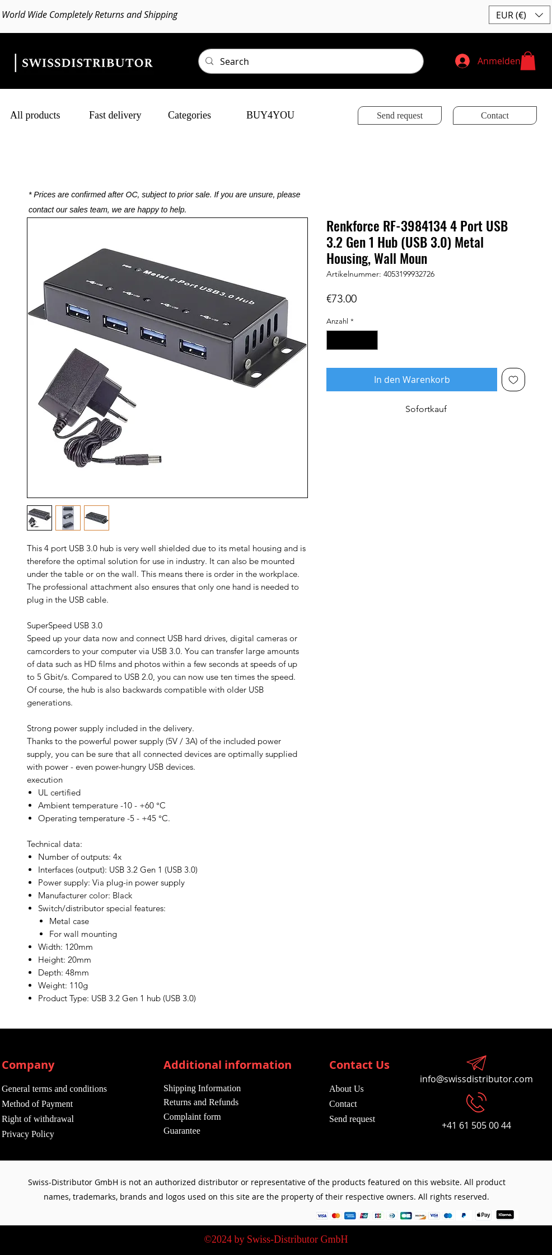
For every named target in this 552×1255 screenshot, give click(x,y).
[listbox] (519, 15)
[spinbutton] (352, 340)
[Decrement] (335, 340)
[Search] (310, 61)
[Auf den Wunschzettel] (513, 379)
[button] (519, 15)
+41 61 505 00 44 (476, 1125)
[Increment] (370, 340)
